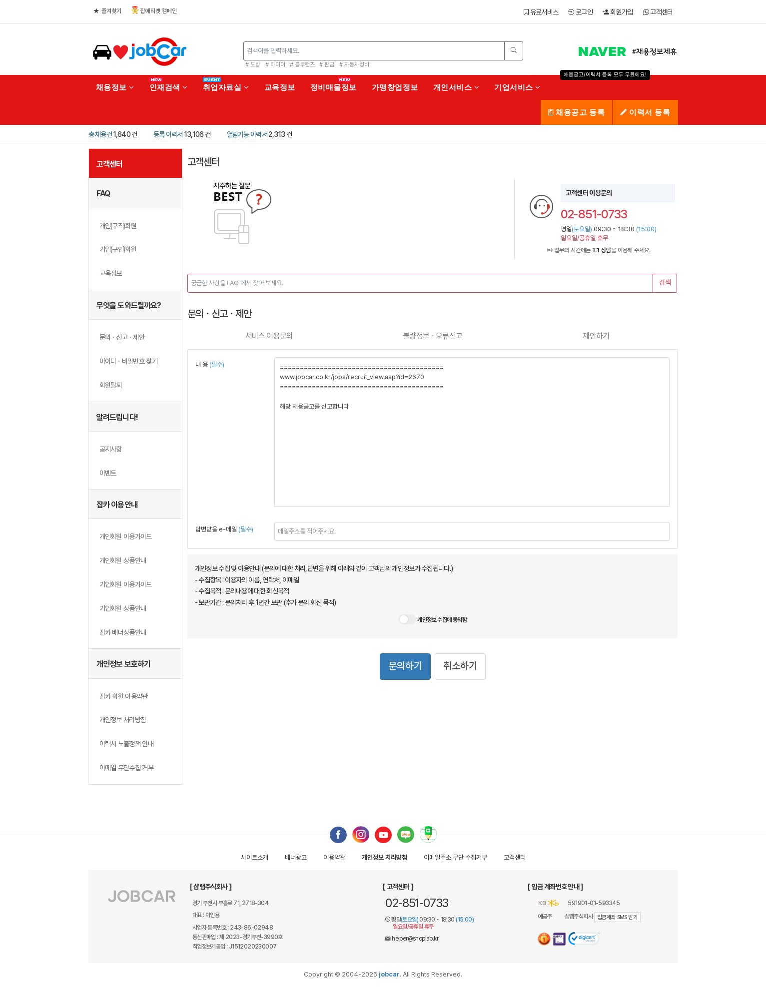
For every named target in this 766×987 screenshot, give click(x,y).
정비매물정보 (333, 87)
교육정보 (279, 87)
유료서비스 (541, 12)
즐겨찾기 (107, 11)
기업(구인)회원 (117, 249)
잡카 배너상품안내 (122, 632)
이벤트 (107, 473)
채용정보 (115, 87)
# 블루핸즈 (302, 64)
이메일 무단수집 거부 (126, 768)
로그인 (580, 12)
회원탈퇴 (110, 385)
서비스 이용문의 (269, 336)
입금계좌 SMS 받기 (617, 917)
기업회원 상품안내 (122, 608)
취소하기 (460, 666)
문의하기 (405, 666)
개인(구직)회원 (117, 226)
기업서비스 (517, 87)
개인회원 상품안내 (122, 560)
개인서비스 (456, 87)
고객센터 (658, 12)
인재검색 (168, 87)
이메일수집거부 (455, 857)
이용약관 (334, 857)
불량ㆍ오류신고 (432, 336)
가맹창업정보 (395, 87)
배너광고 (296, 857)
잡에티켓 (154, 10)
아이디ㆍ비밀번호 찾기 (128, 361)
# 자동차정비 (354, 64)
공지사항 (110, 449)
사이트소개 (254, 857)
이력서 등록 (645, 112)
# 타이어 (275, 64)
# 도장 (252, 64)
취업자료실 (226, 87)
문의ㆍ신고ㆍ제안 (121, 337)
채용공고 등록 (576, 112)
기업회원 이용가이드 (125, 584)
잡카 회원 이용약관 (123, 696)
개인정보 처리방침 (122, 720)
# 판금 (326, 64)
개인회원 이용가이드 (125, 536)
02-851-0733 (416, 903)
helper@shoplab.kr (415, 938)
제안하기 (596, 336)
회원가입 (618, 12)
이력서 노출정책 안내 (126, 744)
